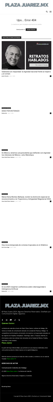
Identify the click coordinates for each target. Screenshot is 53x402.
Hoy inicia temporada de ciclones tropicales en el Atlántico (25, 245)
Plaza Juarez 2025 (26, 396)
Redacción (4, 113)
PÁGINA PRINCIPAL (31, 29)
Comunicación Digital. (45, 396)
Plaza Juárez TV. (11, 359)
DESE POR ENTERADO (10, 111)
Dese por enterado (6, 108)
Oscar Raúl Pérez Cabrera (8, 157)
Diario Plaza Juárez (12, 371)
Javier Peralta (5, 68)
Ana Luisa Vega (5, 247)
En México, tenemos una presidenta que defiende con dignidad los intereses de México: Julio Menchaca (26, 154)
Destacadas (4, 150)
